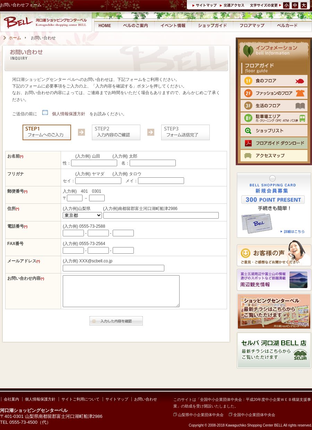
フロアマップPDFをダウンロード (274, 143)
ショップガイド (212, 25)
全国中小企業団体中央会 (252, 415)
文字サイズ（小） (286, 5)
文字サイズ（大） (304, 5)
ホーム (15, 37)
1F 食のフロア (274, 80)
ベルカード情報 (287, 25)
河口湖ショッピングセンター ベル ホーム (105, 25)
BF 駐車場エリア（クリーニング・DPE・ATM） (274, 118)
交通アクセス (232, 5)
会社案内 (11, 399)
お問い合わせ (145, 399)
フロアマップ (252, 25)
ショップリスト (274, 130)
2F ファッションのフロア (274, 93)
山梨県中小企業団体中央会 (198, 415)
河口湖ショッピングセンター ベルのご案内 (136, 25)
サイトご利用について (80, 399)
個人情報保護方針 (63, 113)
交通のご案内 (274, 155)
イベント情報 (172, 25)
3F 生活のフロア (274, 105)
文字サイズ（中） (295, 5)
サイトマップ (205, 5)
